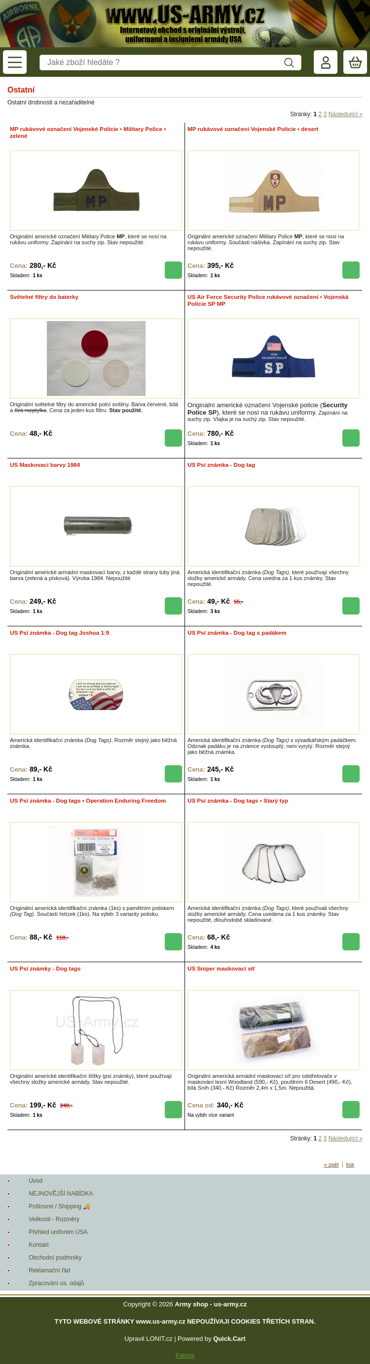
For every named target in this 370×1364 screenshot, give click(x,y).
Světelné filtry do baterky (44, 296)
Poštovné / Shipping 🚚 (59, 1206)
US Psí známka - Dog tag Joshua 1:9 (59, 632)
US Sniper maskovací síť (221, 968)
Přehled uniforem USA (58, 1232)
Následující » (346, 114)
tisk (350, 1165)
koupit (173, 270)
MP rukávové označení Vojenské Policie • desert (252, 129)
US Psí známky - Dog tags (45, 968)
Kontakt (39, 1244)
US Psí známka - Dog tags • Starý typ (237, 800)
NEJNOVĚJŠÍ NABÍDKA (61, 1193)
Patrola (185, 1355)
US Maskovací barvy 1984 (45, 464)
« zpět (331, 1165)
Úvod (35, 1180)
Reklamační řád (49, 1270)
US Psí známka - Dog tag (221, 464)
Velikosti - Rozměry (54, 1219)
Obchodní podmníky (55, 1257)
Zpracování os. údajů (56, 1283)
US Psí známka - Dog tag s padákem (237, 632)
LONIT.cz (159, 1338)
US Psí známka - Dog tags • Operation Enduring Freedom (88, 800)
